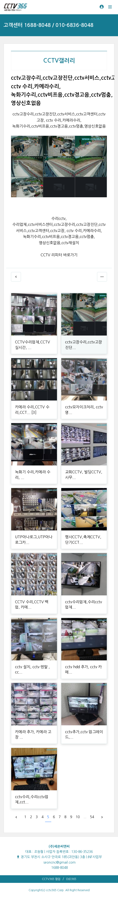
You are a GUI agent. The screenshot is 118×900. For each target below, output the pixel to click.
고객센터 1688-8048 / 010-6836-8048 (48, 25)
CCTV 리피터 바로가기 (59, 255)
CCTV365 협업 (51, 879)
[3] (33, 412)
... (84, 817)
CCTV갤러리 (59, 61)
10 (78, 817)
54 (92, 817)
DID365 (71, 879)
